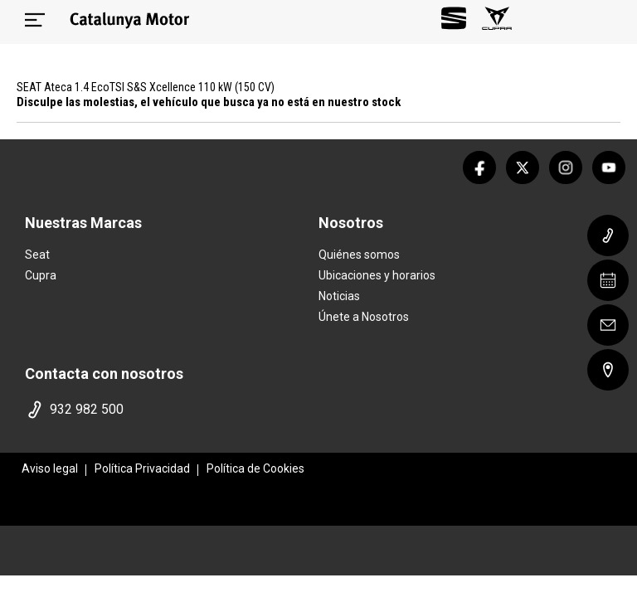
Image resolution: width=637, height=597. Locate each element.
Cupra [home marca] (40, 275)
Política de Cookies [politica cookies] (255, 468)
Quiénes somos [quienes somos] (359, 254)
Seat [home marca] (37, 254)
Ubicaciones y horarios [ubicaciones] (376, 275)
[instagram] (565, 167)
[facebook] (479, 167)
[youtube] (608, 167)
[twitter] (522, 167)
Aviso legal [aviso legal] (50, 468)
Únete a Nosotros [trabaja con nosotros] (363, 316)
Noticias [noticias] (339, 296)
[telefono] (169, 410)
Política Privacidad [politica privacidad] (142, 468)
